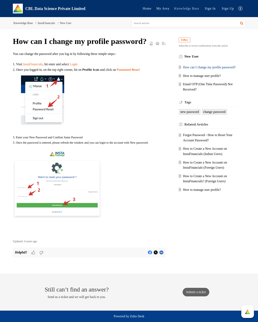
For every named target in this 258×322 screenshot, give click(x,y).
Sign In (210, 8)
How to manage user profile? (202, 75)
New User (65, 23)
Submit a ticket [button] (196, 292)
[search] (188, 23)
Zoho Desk (137, 316)
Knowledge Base (186, 8)
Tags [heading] (187, 102)
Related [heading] (196, 124)
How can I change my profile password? (209, 67)
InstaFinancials (46, 23)
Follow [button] (184, 39)
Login (73, 64)
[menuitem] (147, 8)
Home (147, 8)
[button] (240, 8)
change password (214, 112)
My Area (162, 8)
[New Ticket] (196, 292)
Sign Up (228, 8)
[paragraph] (89, 143)
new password (189, 112)
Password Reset (128, 69)
